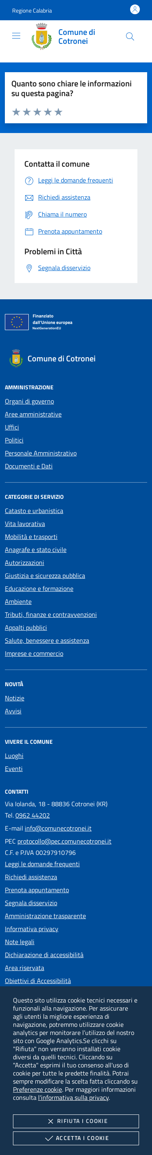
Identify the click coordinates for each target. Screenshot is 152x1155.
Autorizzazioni (24, 562)
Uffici (12, 427)
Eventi (14, 768)
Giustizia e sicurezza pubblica (45, 575)
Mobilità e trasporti (31, 536)
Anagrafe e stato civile (35, 549)
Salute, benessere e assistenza (47, 640)
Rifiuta (76, 1121)
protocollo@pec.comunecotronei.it (64, 841)
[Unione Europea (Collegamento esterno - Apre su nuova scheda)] (76, 323)
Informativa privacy (31, 929)
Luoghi (14, 755)
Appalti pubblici (26, 627)
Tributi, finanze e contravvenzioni (51, 614)
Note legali (19, 942)
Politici (14, 440)
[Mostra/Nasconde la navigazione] (16, 36)
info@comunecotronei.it (58, 828)
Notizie (14, 698)
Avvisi (13, 711)
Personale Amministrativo (41, 453)
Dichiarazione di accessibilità (44, 955)
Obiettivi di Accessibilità (38, 980)
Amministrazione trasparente (45, 916)
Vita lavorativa (25, 523)
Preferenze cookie (37, 1089)
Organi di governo (29, 401)
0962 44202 (32, 815)
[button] (32, 10)
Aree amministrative (33, 414)
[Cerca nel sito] (130, 36)
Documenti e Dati (29, 466)
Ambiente (18, 601)
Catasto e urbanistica (34, 510)
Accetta (76, 1138)
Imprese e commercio (34, 653)
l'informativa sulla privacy (73, 1097)
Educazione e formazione (39, 588)
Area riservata (24, 968)
